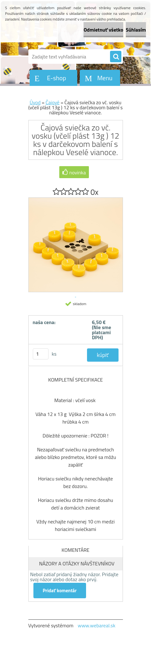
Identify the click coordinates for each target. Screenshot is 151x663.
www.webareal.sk (96, 625)
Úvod (35, 102)
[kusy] (41, 353)
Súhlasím (136, 29)
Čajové (52, 102)
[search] (115, 57)
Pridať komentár (60, 590)
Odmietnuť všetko (103, 29)
